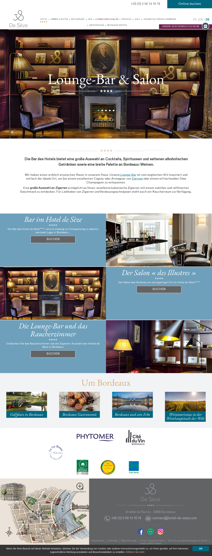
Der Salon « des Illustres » (159, 272)
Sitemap (112, 541)
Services (126, 19)
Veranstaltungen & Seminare (159, 19)
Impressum (97, 541)
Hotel (43, 19)
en (201, 20)
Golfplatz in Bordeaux (26, 414)
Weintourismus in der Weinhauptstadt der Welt (185, 416)
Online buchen (189, 4)
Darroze (137, 178)
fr (194, 20)
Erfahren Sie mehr (135, 552)
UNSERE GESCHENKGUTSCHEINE (185, 26)
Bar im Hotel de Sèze (53, 219)
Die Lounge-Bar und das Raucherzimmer (53, 329)
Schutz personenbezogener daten (188, 541)
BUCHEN (53, 239)
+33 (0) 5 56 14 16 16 (145, 4)
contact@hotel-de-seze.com (174, 518)
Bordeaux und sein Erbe (132, 414)
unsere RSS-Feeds (150, 543)
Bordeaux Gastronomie (79, 414)
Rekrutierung (128, 541)
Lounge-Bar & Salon (107, 19)
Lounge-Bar (128, 175)
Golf (137, 19)
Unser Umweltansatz (152, 541)
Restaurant (78, 19)
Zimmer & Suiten (59, 19)
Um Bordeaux (96, 25)
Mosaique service (117, 25)
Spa (90, 19)
